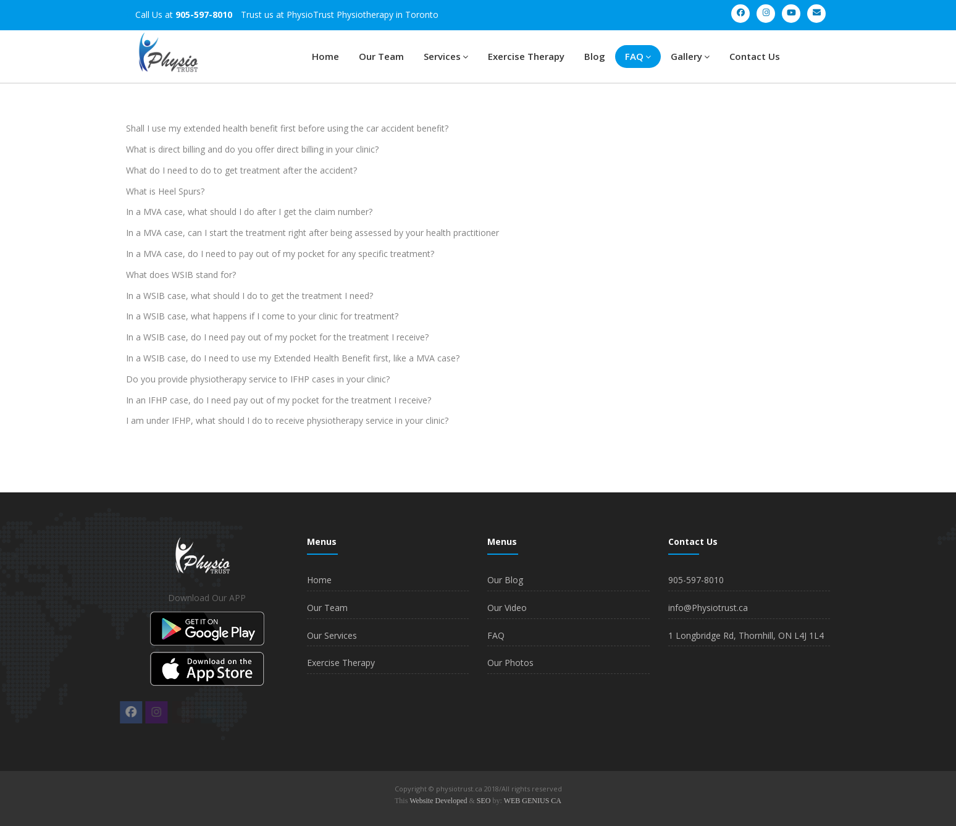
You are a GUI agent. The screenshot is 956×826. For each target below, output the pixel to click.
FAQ (638, 56)
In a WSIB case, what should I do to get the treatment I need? (249, 295)
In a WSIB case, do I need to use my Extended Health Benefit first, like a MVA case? (292, 358)
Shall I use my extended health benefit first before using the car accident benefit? (287, 128)
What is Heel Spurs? (165, 191)
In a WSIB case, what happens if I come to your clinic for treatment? (262, 316)
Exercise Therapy (526, 56)
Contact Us (754, 56)
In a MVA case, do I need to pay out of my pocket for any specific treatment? (280, 253)
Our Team (381, 56)
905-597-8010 (696, 580)
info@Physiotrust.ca (708, 607)
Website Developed (438, 800)
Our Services (332, 635)
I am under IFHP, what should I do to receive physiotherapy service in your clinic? (287, 420)
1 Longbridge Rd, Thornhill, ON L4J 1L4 (746, 635)
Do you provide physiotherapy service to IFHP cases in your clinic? (258, 379)
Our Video (507, 607)
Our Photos (510, 662)
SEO (484, 800)
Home (325, 56)
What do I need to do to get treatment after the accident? (241, 170)
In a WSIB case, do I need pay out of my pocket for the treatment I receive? (277, 337)
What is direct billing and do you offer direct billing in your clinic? (252, 149)
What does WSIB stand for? (181, 274)
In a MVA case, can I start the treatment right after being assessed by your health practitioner (312, 232)
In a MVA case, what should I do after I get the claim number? (249, 211)
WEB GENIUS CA (532, 800)
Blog (594, 56)
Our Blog (505, 580)
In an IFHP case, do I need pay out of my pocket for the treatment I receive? (278, 400)
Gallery (690, 56)
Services (446, 56)
